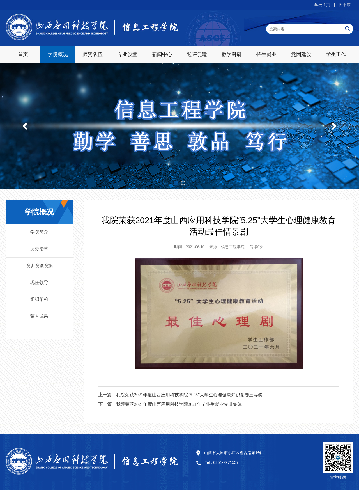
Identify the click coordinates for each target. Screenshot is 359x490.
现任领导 (39, 282)
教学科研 (232, 54)
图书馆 (345, 5)
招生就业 (266, 54)
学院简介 (39, 232)
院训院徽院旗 (39, 265)
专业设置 (127, 54)
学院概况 (58, 54)
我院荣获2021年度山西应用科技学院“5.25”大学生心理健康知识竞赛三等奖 (189, 394)
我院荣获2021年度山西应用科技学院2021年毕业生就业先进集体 (179, 404)
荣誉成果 (39, 316)
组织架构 (39, 299)
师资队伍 (92, 54)
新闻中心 (162, 54)
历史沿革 (39, 248)
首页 (23, 54)
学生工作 (336, 54)
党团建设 (301, 54)
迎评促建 (197, 54)
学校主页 (322, 5)
